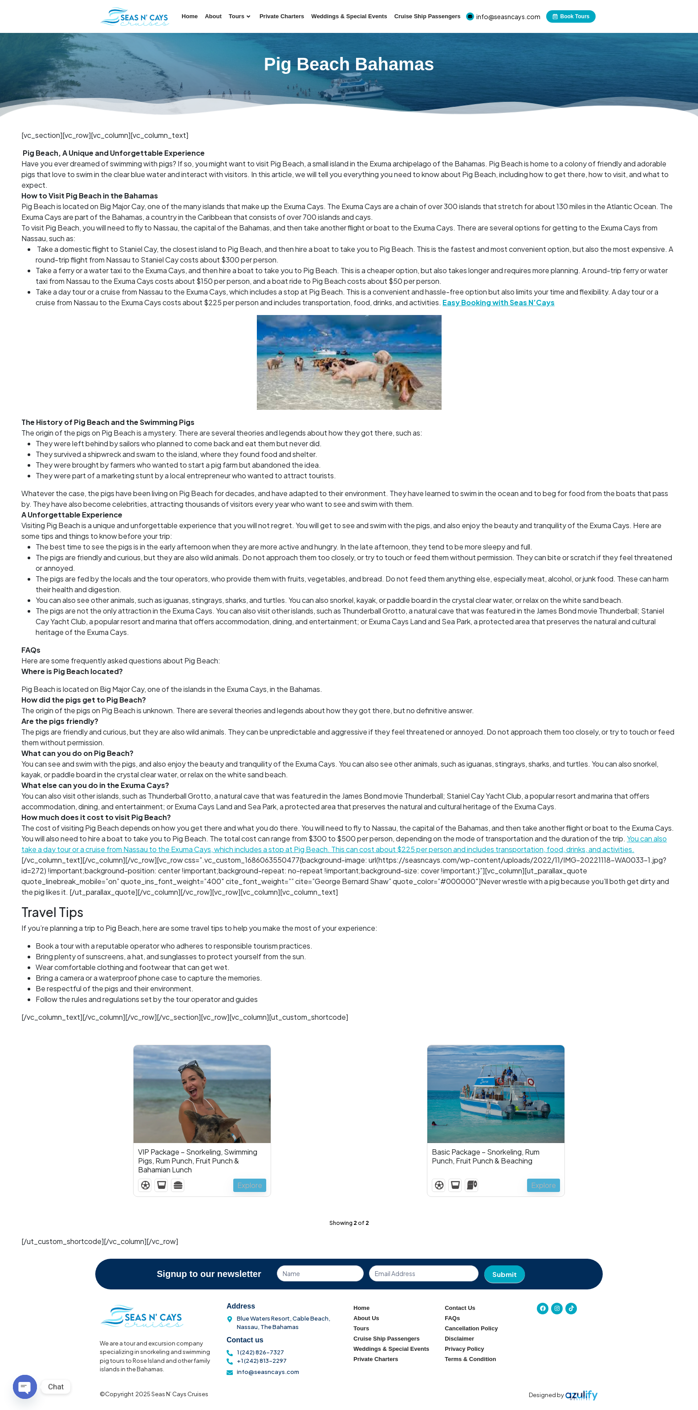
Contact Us (460, 1308)
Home (190, 16)
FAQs (452, 1318)
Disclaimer (459, 1338)
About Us (366, 1318)
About (213, 16)
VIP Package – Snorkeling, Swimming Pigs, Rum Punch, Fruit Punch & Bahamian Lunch (197, 1160)
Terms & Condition (470, 1359)
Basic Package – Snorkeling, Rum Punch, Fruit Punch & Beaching (486, 1156)
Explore (249, 1185)
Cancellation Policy (471, 1328)
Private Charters (282, 16)
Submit (504, 1274)
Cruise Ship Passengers (427, 16)
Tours (239, 16)
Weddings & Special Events (349, 16)
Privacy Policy (464, 1348)
